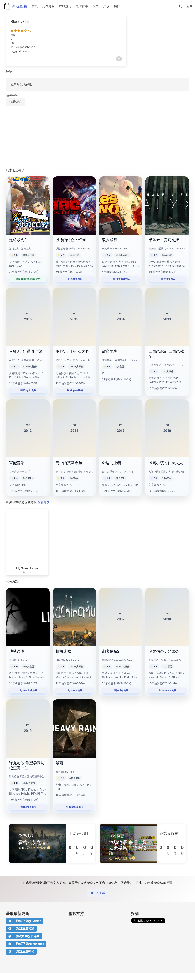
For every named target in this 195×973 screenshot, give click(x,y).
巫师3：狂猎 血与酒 (26, 351)
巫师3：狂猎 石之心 (72, 351)
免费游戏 (48, 6)
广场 (106, 6)
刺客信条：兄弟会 (164, 651)
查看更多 (43, 502)
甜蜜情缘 (109, 351)
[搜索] (180, 6)
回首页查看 (97, 893)
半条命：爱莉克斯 (164, 240)
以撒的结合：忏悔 (71, 240)
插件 (117, 6)
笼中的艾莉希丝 (69, 463)
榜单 (96, 6)
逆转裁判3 (17, 240)
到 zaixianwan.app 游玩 (27, 279)
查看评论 (15, 102)
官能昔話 (16, 463)
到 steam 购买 (74, 279)
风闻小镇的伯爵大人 (166, 463)
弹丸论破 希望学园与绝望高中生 (26, 765)
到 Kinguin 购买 (27, 390)
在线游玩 (65, 6)
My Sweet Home (27, 568)
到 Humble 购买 (27, 807)
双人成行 (109, 240)
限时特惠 (82, 6)
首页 (35, 6)
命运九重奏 (111, 463)
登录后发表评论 (21, 84)
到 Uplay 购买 (120, 690)
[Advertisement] (97, 137)
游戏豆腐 (14, 6)
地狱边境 (16, 651)
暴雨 (59, 763)
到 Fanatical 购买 (121, 279)
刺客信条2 (110, 651)
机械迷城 (63, 651)
